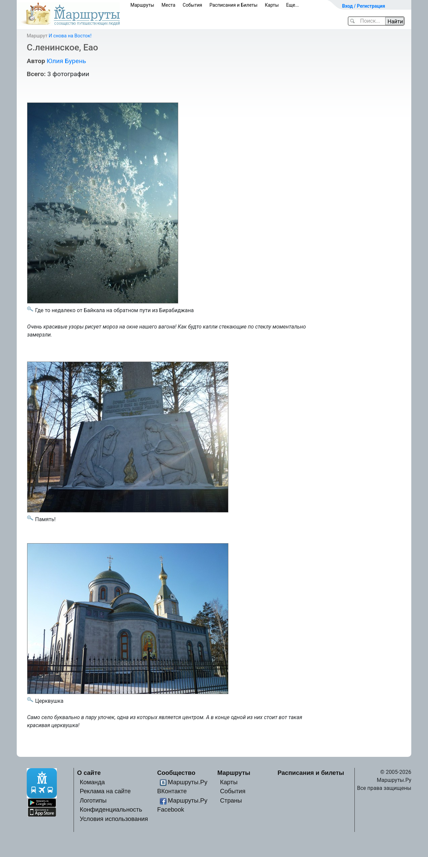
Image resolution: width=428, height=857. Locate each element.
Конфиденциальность (111, 809)
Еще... (292, 5)
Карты (272, 5)
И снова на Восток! (69, 36)
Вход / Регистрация (363, 6)
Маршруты (142, 5)
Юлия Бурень (66, 61)
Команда (92, 782)
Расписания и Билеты (233, 5)
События (192, 5)
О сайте (89, 772)
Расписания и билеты (311, 772)
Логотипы (93, 800)
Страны (231, 800)
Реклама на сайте (105, 791)
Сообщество (176, 772)
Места (168, 5)
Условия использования (114, 818)
